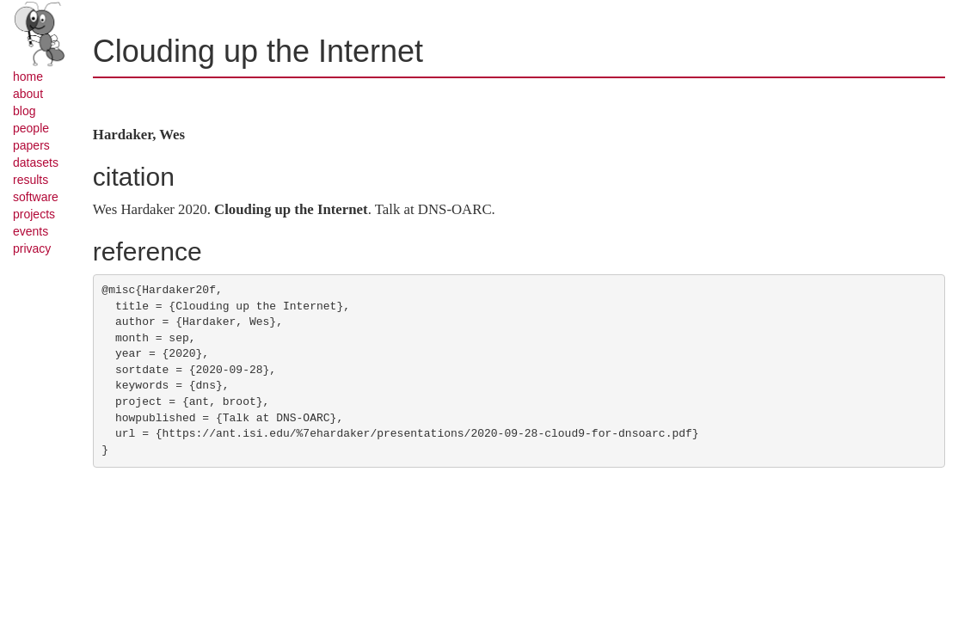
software (35, 197)
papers (31, 145)
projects (34, 214)
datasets (35, 162)
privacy (32, 248)
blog (24, 111)
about (28, 94)
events (30, 231)
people (31, 128)
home (28, 76)
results (30, 180)
